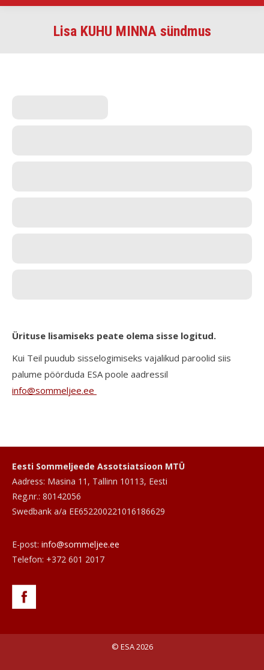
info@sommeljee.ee (54, 390)
